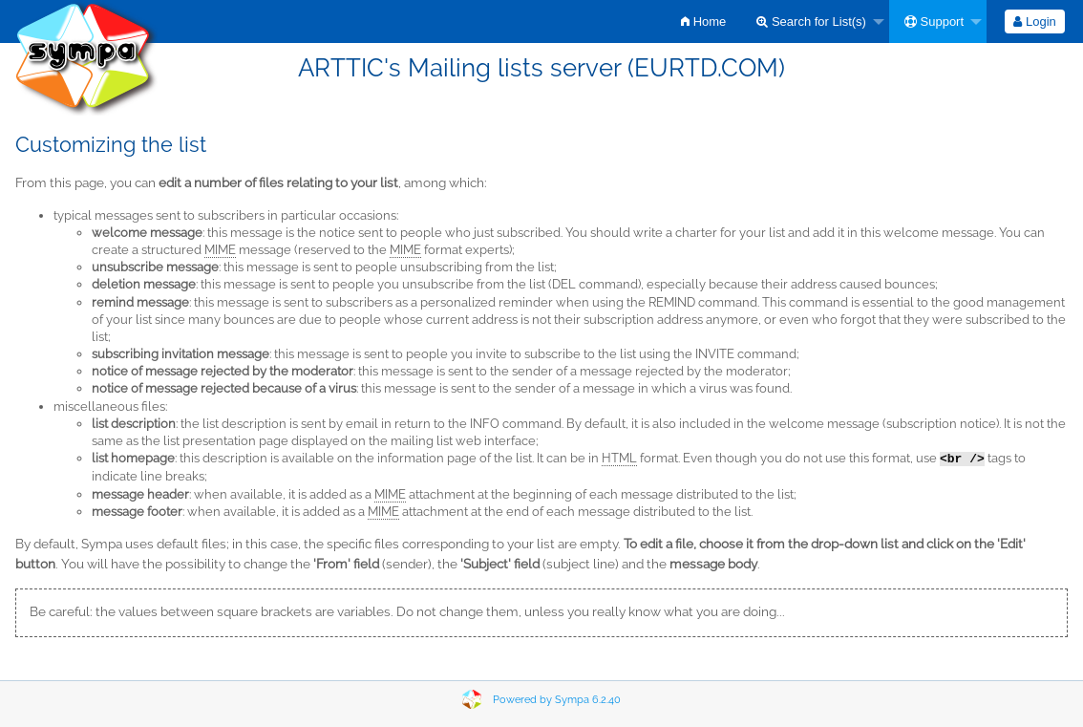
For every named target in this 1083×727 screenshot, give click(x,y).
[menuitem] (703, 21)
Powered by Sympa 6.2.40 (557, 700)
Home (703, 21)
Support (934, 21)
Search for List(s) (811, 21)
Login (1034, 21)
